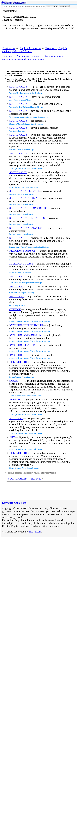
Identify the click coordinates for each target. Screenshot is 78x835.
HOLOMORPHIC (19, 362)
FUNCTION (16, 418)
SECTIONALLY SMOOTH (24, 191)
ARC (12, 437)
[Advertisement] (26, 39)
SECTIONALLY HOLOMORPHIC (28, 208)
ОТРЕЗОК (15, 309)
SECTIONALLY (18, 86)
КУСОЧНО (15, 355)
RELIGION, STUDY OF (22, 250)
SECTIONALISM (17, 478)
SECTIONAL (16, 237)
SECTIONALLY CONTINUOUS (27, 218)
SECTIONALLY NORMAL (24, 198)
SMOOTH (14, 380)
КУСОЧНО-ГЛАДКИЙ (22, 345)
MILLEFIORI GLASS (21, 263)
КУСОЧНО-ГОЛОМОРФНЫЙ (26, 335)
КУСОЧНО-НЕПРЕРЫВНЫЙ (26, 325)
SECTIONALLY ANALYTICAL (26, 227)
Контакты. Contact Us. (14, 502)
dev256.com (34, 531)
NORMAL (15, 399)
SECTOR (36, 478)
